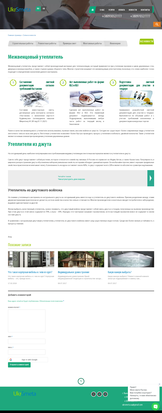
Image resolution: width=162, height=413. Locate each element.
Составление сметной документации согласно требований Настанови (36, 85)
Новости (133, 10)
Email (11, 347)
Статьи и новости (29, 35)
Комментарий (14, 307)
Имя (10, 336)
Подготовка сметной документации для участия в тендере (136, 85)
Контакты (145, 10)
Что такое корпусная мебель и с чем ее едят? (30, 272)
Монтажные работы (92, 43)
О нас (102, 10)
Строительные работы (22, 43)
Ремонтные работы (47, 43)
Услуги (111, 10)
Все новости (146, 41)
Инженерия (115, 43)
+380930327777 (112, 16)
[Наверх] (81, 381)
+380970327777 (140, 16)
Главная (94, 10)
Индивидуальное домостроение (73, 272)
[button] (28, 359)
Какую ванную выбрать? (120, 272)
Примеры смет (69, 43)
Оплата (121, 10)
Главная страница (14, 35)
